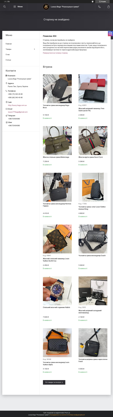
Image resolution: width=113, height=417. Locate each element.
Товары (8, 49)
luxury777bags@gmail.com (18, 112)
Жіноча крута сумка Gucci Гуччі (91, 157)
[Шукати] (4, 6)
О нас (8, 54)
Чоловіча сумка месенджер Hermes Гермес (57, 205)
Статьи (8, 60)
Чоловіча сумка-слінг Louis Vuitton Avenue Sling (92, 208)
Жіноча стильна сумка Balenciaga (56, 157)
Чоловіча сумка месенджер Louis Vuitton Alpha (56, 363)
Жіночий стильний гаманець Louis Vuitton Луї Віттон (56, 260)
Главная (9, 44)
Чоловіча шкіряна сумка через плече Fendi (93, 360)
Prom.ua (67, 413)
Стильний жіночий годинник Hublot (56, 307)
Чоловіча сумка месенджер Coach (92, 255)
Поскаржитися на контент (58, 415)
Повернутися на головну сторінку (55, 53)
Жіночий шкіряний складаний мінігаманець (90, 312)
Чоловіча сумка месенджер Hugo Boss (56, 106)
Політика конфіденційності (76, 415)
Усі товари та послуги (53, 382)
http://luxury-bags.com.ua (17, 105)
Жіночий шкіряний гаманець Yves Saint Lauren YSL (91, 110)
